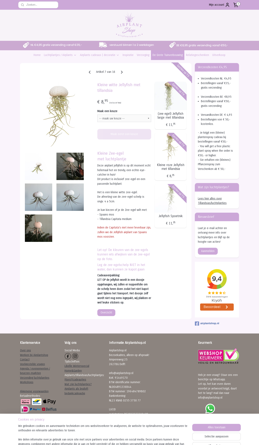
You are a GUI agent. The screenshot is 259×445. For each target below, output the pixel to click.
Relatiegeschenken (197, 55)
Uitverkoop (218, 55)
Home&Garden (73, 370)
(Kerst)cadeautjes (75, 379)
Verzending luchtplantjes (34, 378)
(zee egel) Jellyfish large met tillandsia (170, 115)
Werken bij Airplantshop (34, 355)
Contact (25, 359)
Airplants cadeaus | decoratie (99, 55)
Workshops (26, 382)
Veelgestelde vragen (32, 364)
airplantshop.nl (207, 323)
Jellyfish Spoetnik (171, 216)
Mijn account (219, 4)
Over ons (25, 350)
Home (37, 55)
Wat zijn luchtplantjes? (78, 384)
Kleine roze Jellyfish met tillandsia (170, 167)
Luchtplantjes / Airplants (60, 55)
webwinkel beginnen (138, 437)
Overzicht (106, 312)
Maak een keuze (107, 111)
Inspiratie (128, 55)
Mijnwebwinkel (170, 437)
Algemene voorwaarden (34, 391)
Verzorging (143, 55)
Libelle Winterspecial (77, 366)
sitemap (117, 437)
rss (124, 437)
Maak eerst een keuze (124, 134)
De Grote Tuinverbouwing (168, 55)
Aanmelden (207, 251)
